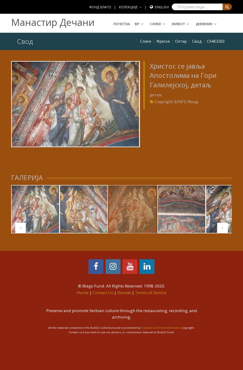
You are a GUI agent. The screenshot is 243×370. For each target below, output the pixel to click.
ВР (137, 23)
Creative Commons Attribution (161, 327)
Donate (124, 292)
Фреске (163, 41)
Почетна (121, 23)
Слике (155, 23)
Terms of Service (150, 292)
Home (83, 292)
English (162, 7)
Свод (197, 41)
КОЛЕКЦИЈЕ (128, 7)
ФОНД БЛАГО (100, 7)
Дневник (204, 23)
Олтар (181, 41)
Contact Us (103, 292)
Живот (178, 23)
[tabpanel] (35, 209)
